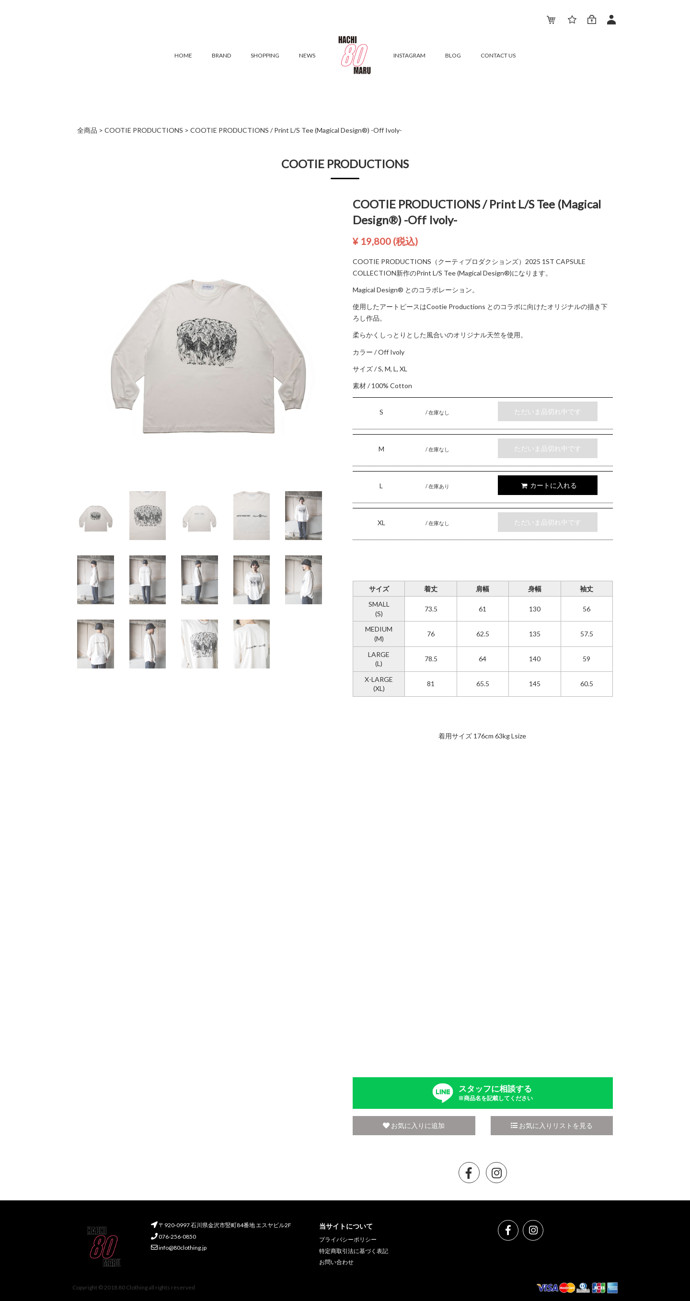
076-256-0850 (173, 1236)
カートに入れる (549, 485)
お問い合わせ (336, 1262)
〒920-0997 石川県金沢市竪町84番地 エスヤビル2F (221, 1225)
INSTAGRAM (409, 55)
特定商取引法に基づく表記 (353, 1251)
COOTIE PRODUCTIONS (143, 130)
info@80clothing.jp (179, 1247)
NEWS (307, 55)
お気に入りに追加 (414, 1125)
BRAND (221, 55)
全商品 (87, 130)
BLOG (453, 55)
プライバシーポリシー (348, 1239)
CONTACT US (498, 55)
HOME (183, 55)
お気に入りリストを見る (552, 1125)
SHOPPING (265, 55)
